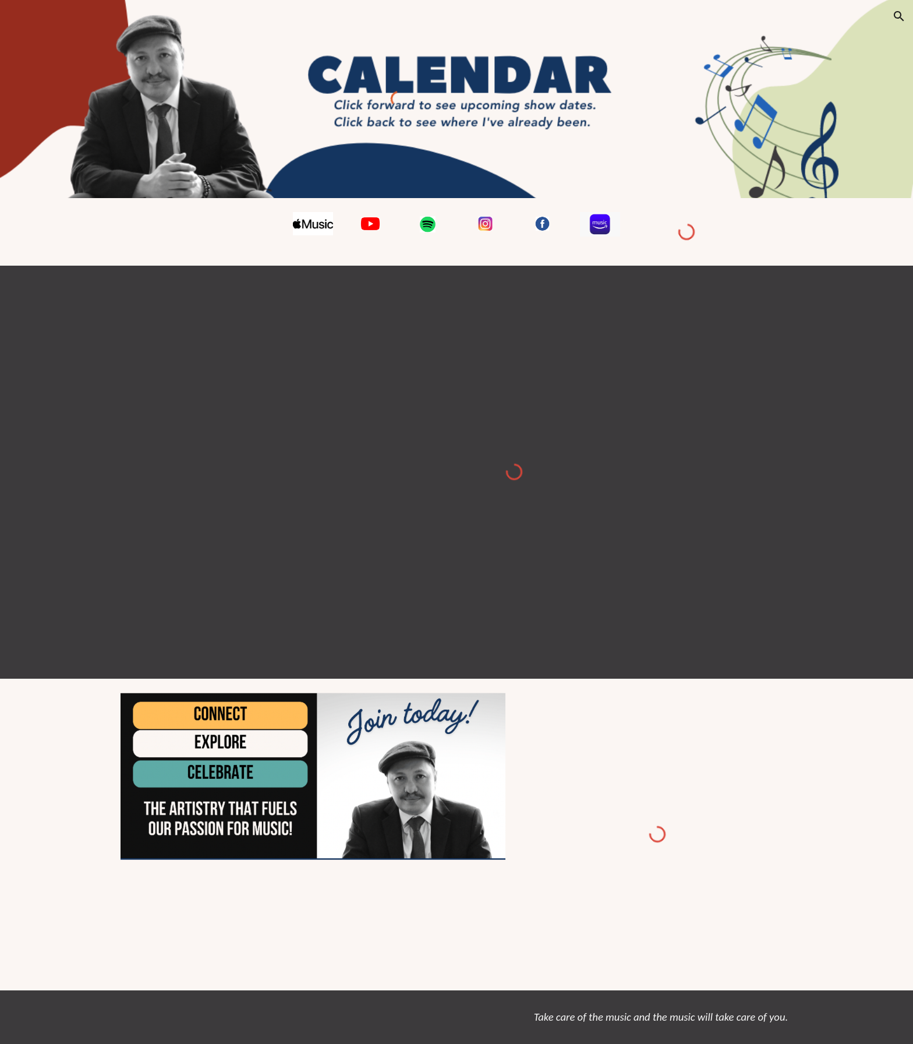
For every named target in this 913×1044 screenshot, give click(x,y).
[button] (899, 16)
